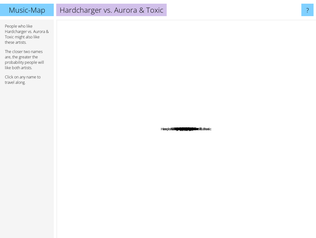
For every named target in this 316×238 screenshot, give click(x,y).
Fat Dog (217, 44)
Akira (128, 96)
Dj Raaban (194, 108)
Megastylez (143, 131)
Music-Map (27, 10)
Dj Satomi (222, 152)
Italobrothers (184, 174)
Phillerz (148, 138)
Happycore (246, 143)
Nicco (230, 205)
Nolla (174, 183)
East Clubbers (191, 81)
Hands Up (221, 187)
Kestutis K (150, 82)
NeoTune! (146, 202)
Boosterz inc (145, 72)
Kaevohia (147, 167)
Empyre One (246, 147)
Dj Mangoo (270, 135)
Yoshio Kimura (196, 101)
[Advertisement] (26, 163)
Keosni (162, 168)
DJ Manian (161, 87)
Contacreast (196, 169)
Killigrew (183, 57)
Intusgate (106, 175)
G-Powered (172, 199)
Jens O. (187, 102)
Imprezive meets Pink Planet (165, 152)
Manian (218, 178)
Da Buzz (256, 151)
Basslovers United (188, 85)
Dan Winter (146, 57)
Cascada (273, 66)
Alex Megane (175, 146)
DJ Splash (224, 97)
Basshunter (280, 86)
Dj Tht (204, 148)
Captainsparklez (118, 70)
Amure (157, 137)
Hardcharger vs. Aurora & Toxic (186, 129)
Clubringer (212, 88)
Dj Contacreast (230, 130)
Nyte (252, 177)
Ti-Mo (126, 118)
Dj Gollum (183, 92)
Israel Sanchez (70, 105)
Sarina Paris (196, 194)
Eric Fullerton (127, 165)
